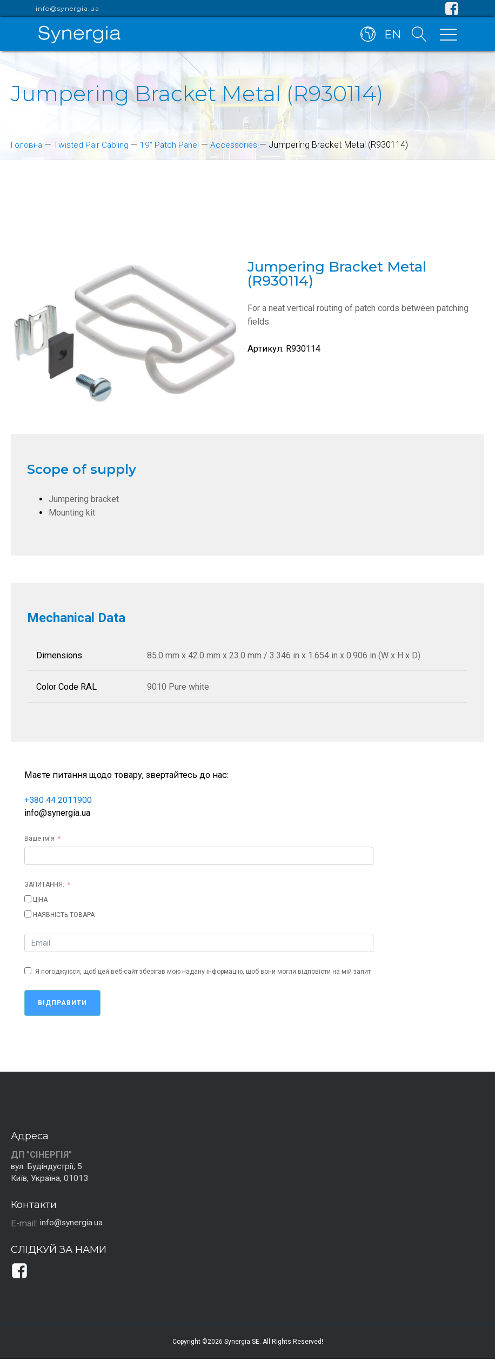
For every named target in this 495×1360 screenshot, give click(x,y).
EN (391, 36)
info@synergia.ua (67, 8)
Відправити (62, 1002)
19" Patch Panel (176, 145)
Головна (28, 145)
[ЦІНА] (27, 898)
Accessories (242, 145)
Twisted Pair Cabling (95, 145)
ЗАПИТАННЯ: (44, 884)
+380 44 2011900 (58, 799)
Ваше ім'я (39, 838)
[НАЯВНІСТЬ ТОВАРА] (27, 913)
